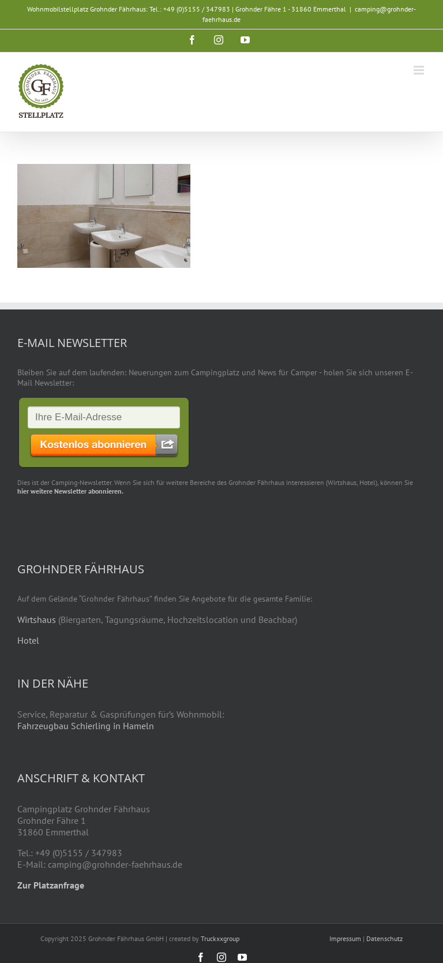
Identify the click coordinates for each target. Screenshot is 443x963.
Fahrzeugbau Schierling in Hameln (85, 725)
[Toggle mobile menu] (420, 70)
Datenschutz (384, 938)
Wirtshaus (36, 619)
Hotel (28, 640)
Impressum (345, 938)
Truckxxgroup (220, 938)
